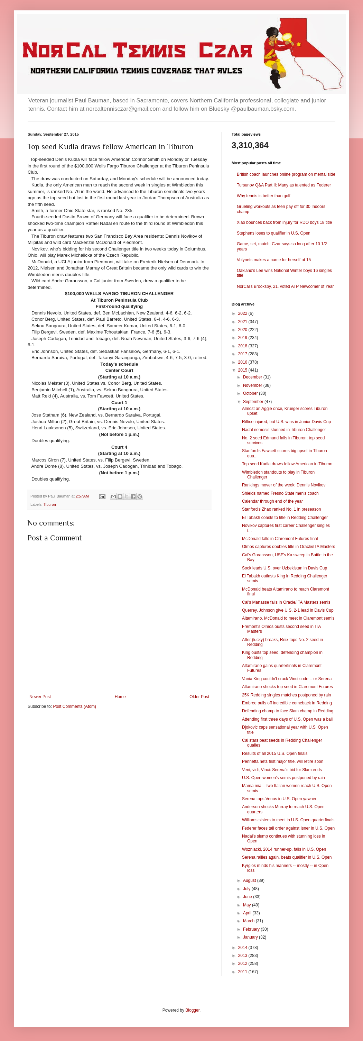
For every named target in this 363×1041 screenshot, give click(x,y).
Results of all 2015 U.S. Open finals (274, 753)
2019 (243, 337)
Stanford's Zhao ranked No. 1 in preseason (281, 509)
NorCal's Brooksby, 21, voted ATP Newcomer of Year (285, 286)
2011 (243, 971)
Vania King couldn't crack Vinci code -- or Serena (287, 678)
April (247, 913)
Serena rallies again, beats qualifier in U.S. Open (287, 857)
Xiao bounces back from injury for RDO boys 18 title (284, 222)
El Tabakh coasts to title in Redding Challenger (285, 517)
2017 (243, 353)
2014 (243, 947)
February (252, 929)
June (248, 896)
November (253, 385)
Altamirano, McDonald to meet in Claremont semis (288, 618)
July (247, 888)
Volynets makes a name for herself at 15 (274, 259)
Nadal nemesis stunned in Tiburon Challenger (284, 429)
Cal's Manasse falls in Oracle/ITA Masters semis (286, 602)
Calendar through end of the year (272, 501)
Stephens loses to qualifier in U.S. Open (273, 233)
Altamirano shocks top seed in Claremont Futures (287, 686)
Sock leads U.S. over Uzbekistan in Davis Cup (284, 568)
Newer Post (40, 696)
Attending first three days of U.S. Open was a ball (287, 719)
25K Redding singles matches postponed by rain (286, 695)
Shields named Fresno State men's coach (280, 493)
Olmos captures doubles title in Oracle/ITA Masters (288, 546)
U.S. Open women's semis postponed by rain (283, 777)
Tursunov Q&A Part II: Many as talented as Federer (284, 185)
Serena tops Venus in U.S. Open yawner (279, 798)
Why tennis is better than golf (263, 195)
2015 (243, 370)
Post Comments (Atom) (74, 706)
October (251, 393)
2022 (243, 313)
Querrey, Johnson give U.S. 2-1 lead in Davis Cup (288, 610)
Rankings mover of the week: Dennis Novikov (283, 485)
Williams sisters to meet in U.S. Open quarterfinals (288, 820)
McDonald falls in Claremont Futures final (280, 538)
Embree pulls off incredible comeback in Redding (287, 703)
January (251, 937)
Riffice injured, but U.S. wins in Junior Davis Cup (286, 421)
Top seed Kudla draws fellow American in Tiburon (287, 464)
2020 (243, 329)
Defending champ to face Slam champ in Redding (287, 711)
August (250, 880)
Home (120, 696)
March (249, 921)
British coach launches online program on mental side (286, 174)
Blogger (192, 1010)
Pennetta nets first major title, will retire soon (282, 761)
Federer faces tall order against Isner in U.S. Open (288, 828)
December (253, 377)
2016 (243, 362)
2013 (243, 955)
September (253, 401)
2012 (243, 963)
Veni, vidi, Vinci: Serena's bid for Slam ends (282, 769)
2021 (243, 321)
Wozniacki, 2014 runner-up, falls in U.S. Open (284, 849)
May (247, 905)
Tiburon (50, 504)
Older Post (199, 696)
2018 (243, 346)
